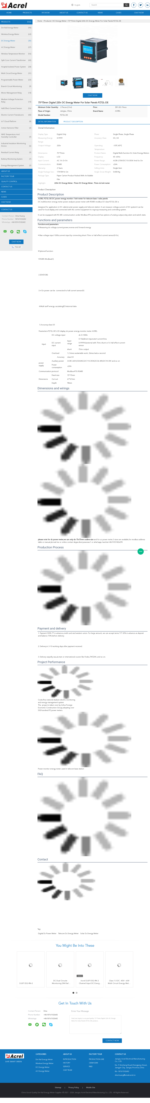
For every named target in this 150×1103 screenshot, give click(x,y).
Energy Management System (16, 165)
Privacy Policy (73, 1087)
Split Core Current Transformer (16, 60)
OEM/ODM (93, 1063)
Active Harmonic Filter (16, 128)
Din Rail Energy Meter (16, 28)
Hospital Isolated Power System (16, 67)
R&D (90, 1066)
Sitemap (58, 1087)
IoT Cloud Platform (16, 121)
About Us (64, 13)
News (100, 13)
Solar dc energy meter (89, 933)
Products (27, 13)
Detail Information (47, 122)
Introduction (69, 1059)
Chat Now (139, 13)
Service (66, 1066)
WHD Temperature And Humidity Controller (16, 136)
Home (9, 13)
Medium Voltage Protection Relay (16, 101)
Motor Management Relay (16, 93)
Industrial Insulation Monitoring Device (16, 145)
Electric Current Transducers (16, 115)
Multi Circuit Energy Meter (16, 73)
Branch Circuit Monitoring (16, 86)
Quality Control (9, 181)
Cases (118, 13)
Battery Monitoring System (16, 159)
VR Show (46, 13)
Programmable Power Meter (16, 80)
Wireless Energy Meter (16, 34)
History (66, 1063)
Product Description (73, 122)
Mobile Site (90, 1087)
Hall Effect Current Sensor (16, 108)
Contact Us (82, 13)
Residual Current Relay (16, 152)
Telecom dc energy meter (68, 933)
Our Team (67, 1070)
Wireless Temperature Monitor (16, 54)
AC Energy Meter (16, 47)
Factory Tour (7, 176)
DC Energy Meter (16, 41)
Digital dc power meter (47, 933)
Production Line (96, 1059)
